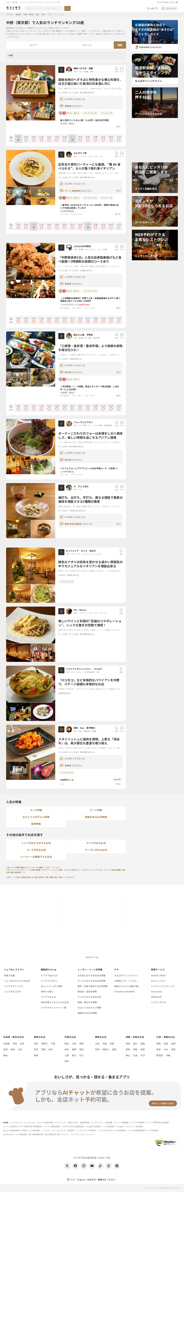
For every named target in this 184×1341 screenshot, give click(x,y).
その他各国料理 (89, 672)
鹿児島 (159, 1055)
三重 (67, 1055)
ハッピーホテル (158, 1002)
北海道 (6, 1043)
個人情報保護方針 (36, 1134)
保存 (116, 69)
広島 (135, 1055)
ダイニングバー (90, 249)
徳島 (128, 1043)
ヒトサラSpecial (49, 975)
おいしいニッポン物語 (51, 986)
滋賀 (114, 1049)
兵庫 (104, 1043)
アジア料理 (82, 425)
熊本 (158, 1049)
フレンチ (94, 870)
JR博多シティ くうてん (125, 981)
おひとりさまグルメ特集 (36, 817)
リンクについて (97, 1122)
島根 (142, 1049)
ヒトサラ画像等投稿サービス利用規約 (143, 1130)
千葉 (53, 1043)
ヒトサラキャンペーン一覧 (53, 1007)
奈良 (97, 1049)
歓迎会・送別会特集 (87, 991)
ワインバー (103, 613)
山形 (20, 1049)
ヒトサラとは (29, 1122)
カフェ (100, 870)
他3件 (118, 308)
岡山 (128, 1055)
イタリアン (82, 156)
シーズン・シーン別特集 (90, 969)
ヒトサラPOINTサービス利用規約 (112, 1130)
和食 (91, 71)
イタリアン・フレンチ (49, 870)
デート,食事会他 (73, 190)
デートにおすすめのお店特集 (91, 981)
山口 (142, 1055)
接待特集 (36, 824)
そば (80, 71)
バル (100, 156)
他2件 (118, 126)
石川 (81, 1055)
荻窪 (36, 877)
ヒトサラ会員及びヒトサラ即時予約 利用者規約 (22, 1126)
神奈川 (44, 1043)
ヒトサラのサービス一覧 (167, 2)
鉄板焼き (17, 872)
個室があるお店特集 (96, 817)
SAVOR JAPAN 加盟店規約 (73, 1126)
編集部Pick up (48, 969)
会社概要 (108, 1122)
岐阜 (67, 1049)
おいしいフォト (158, 981)
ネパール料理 (102, 249)
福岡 (158, 1043)
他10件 (118, 214)
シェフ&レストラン (14, 969)
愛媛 (142, 1043)
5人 (66, 99)
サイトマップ (60, 1122)
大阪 (97, 1043)
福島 (5, 1055)
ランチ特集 (36, 810)
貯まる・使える (69, 113)
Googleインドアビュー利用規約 (129, 1126)
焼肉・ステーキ (65, 870)
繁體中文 (102, 1179)
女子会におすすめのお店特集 (91, 975)
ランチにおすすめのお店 (89, 997)
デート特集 (96, 810)
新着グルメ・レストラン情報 (31, 867)
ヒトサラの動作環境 (45, 1122)
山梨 (74, 1043)
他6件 (118, 395)
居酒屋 (86, 71)
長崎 (173, 1043)
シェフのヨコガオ (12, 991)
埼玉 (36, 1049)
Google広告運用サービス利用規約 (100, 1126)
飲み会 (68, 372)
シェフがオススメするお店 (17, 981)
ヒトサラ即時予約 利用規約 (157, 1122)
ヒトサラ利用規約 (137, 1122)
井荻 (60, 877)
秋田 (13, 1049)
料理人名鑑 (9, 975)
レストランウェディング (162, 986)
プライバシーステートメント (82, 1134)
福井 (67, 1061)
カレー (78, 870)
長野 (81, 1043)
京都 (112, 1043)
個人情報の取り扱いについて (57, 1134)
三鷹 (46, 877)
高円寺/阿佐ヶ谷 (27, 877)
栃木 (51, 1049)
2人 (66, 516)
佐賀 (166, 1043)
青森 (15, 1043)
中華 (73, 870)
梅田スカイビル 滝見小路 (126, 986)
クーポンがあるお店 (96, 850)
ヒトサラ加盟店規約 (52, 1126)
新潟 (67, 1043)
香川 (135, 1043)
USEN (5, 1122)
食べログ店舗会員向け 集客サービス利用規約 (21, 1130)
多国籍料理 (108, 425)
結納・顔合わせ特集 (87, 1002)
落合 (56, 877)
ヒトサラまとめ (48, 997)
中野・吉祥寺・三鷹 (31, 14)
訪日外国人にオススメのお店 (55, 1002)
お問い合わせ (72, 1122)
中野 (43, 14)
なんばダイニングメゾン (126, 975)
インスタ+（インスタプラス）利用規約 (58, 1130)
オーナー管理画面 (121, 1122)
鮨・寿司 (88, 338)
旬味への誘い (47, 991)
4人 (66, 183)
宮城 (5, 1049)
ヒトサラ (9, 14)
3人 (66, 758)
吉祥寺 (41, 877)
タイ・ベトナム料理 (95, 425)
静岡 (74, 1049)
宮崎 (173, 1049)
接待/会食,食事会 (73, 523)
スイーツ (107, 870)
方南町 (51, 877)
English (81, 1179)
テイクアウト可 (90, 113)
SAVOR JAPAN (158, 975)
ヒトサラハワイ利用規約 (86, 1130)
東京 (36, 1043)
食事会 (68, 105)
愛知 (81, 1049)
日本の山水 (156, 997)
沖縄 (168, 1055)
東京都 (18, 14)
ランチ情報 (15, 867)
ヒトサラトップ (16, 1122)
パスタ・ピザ (93, 156)
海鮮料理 (96, 338)
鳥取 (135, 1049)
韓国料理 (87, 731)
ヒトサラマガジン (49, 981)
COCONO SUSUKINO (124, 991)
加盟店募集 (84, 1122)
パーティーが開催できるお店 (36, 856)
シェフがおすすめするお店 (36, 843)
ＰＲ (116, 969)
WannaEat (156, 991)
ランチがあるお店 (96, 843)
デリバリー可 (106, 113)
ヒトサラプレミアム (13, 986)
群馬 (36, 1055)
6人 (66, 365)
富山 (74, 1055)
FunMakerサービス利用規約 (15, 1134)
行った (122, 69)
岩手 (22, 1043)
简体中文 (91, 1179)
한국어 (111, 1179)
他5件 (118, 784)
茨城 (43, 1049)
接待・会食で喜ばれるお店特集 (93, 986)
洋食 (97, 672)
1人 (66, 276)
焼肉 (80, 731)
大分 (166, 1049)
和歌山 (105, 1049)
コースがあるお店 (36, 850)
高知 (128, 1049)
